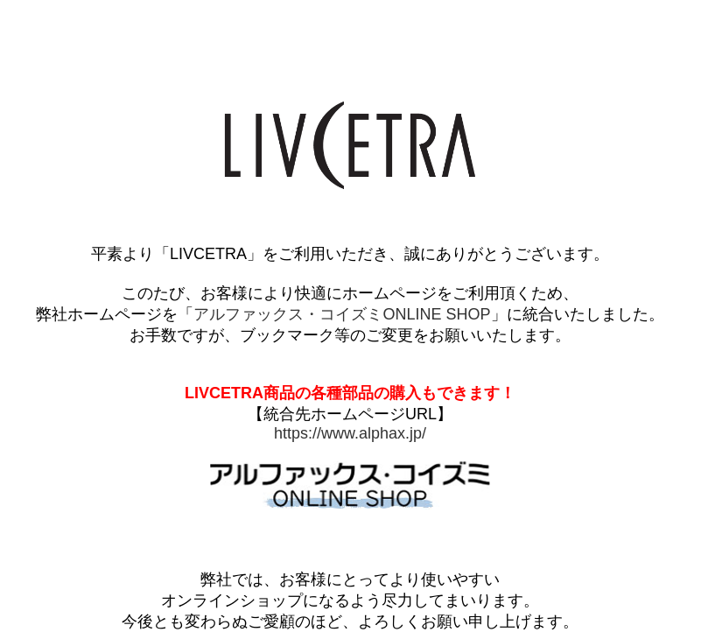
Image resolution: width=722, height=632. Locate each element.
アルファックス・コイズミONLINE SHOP (341, 314)
